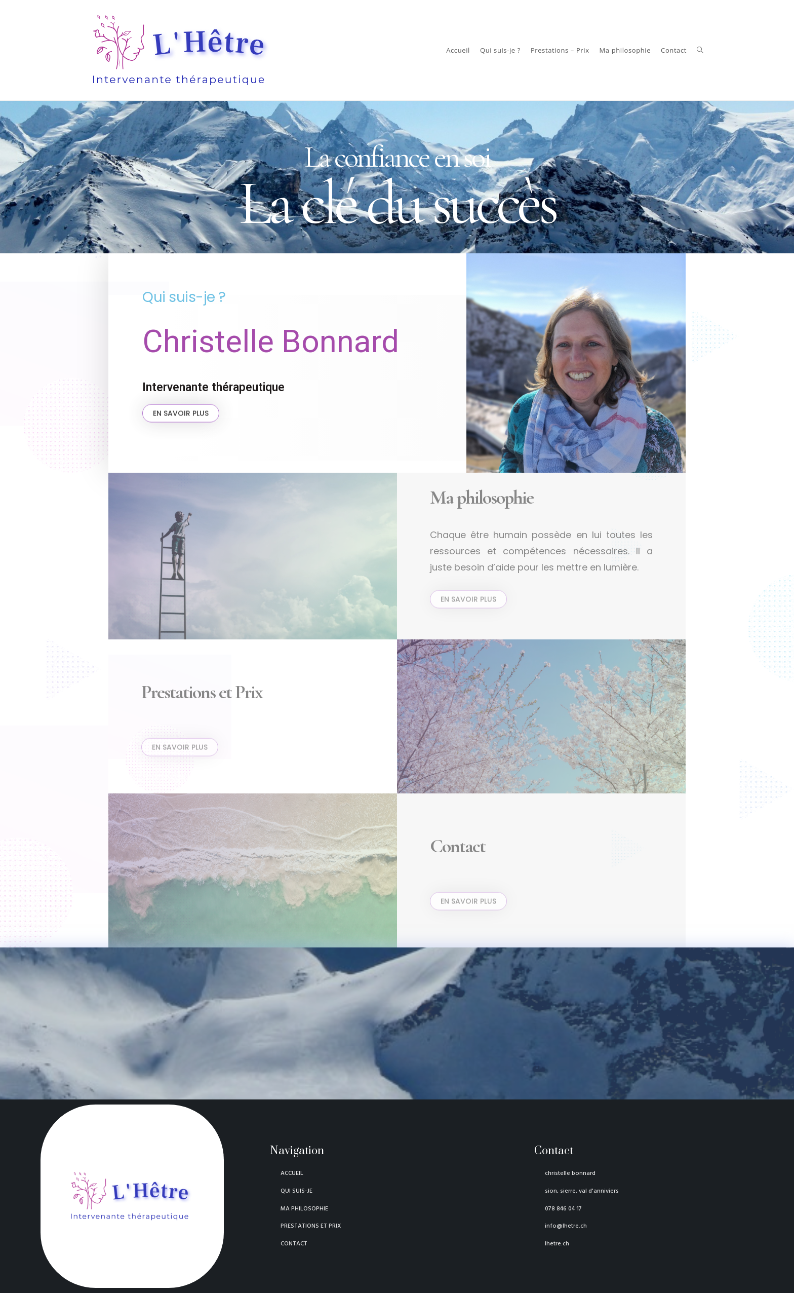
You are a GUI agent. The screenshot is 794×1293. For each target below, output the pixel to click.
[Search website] (700, 50)
